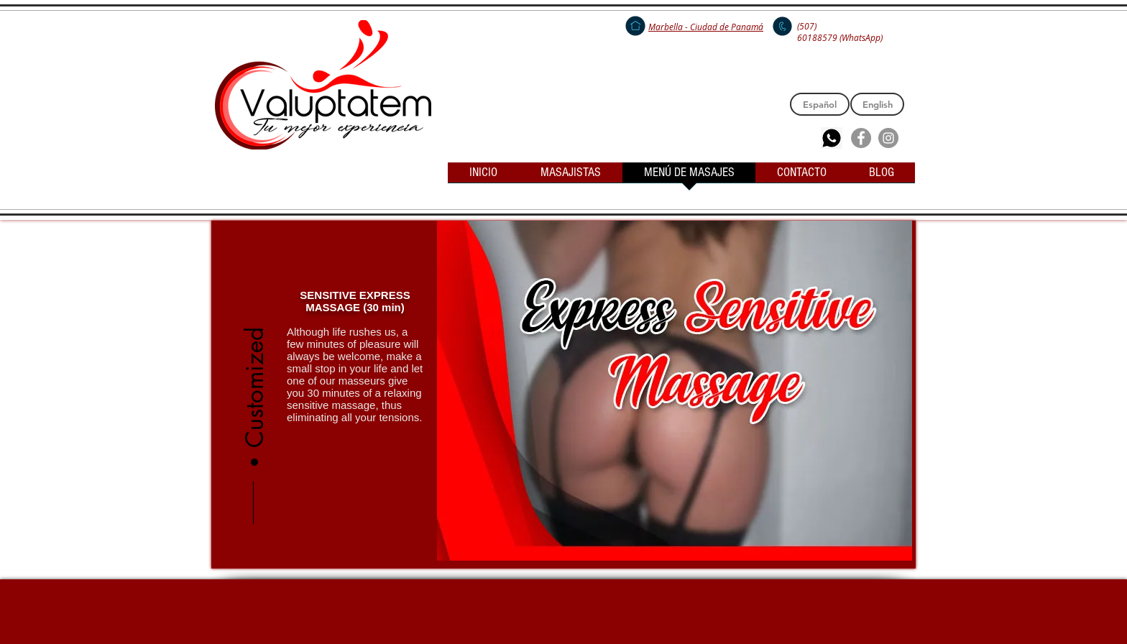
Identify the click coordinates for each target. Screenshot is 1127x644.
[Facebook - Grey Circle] (861, 138)
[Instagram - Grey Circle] (888, 138)
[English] (877, 104)
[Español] (820, 104)
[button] (255, 355)
